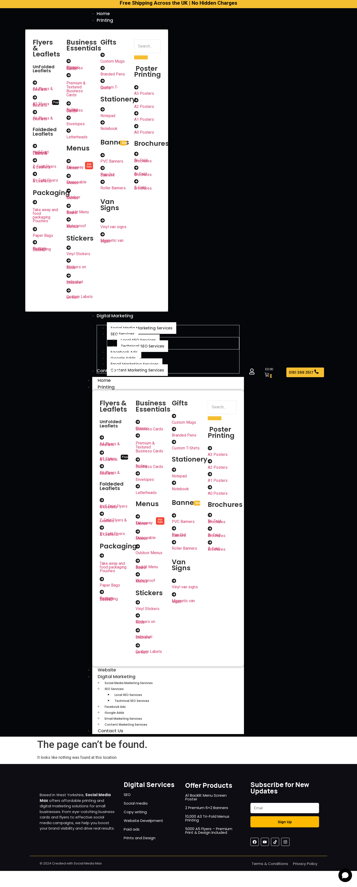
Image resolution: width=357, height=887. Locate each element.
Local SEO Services (128, 700)
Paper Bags (43, 237)
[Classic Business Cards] (68, 61)
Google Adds (114, 718)
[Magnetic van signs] (102, 236)
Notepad (107, 117)
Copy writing (135, 817)
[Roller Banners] (102, 183)
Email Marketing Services (123, 724)
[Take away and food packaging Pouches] (35, 203)
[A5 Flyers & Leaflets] (35, 98)
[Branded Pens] (102, 69)
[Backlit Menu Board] (68, 207)
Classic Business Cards (74, 69)
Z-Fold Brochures (143, 189)
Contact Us (110, 736)
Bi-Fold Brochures (143, 175)
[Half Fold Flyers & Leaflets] (35, 147)
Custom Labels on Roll (79, 299)
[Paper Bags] (35, 231)
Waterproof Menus (76, 228)
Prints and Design (139, 843)
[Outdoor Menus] (68, 192)
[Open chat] (345, 875)
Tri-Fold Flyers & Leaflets (45, 182)
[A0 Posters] (136, 127)
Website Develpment (143, 826)
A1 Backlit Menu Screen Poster (206, 802)
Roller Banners (113, 189)
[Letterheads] (68, 132)
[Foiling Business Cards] (68, 104)
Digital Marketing (122, 682)
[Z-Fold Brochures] (136, 183)
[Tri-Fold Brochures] (136, 155)
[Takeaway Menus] (68, 162)
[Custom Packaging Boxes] (35, 244)
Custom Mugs (112, 62)
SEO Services (114, 694)
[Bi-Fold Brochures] (136, 169)
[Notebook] (102, 124)
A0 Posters (144, 133)
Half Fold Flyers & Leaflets (41, 154)
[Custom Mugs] (102, 55)
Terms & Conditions (270, 869)
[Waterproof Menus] (68, 221)
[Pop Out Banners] (102, 169)
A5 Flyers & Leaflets (41, 105)
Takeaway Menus (75, 169)
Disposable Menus (76, 184)
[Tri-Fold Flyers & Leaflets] (35, 175)
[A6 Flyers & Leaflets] (35, 113)
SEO (127, 800)
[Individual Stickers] (68, 278)
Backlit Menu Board (77, 214)
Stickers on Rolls (76, 269)
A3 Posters (144, 94)
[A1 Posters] (136, 114)
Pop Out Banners (107, 176)
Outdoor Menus (73, 199)
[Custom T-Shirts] (102, 82)
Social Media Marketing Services (129, 689)
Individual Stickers (74, 284)
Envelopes (75, 125)
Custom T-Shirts (109, 88)
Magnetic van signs (111, 243)
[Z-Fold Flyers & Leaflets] (35, 161)
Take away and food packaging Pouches (45, 217)
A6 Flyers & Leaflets (43, 119)
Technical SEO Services (132, 706)
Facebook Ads (115, 712)
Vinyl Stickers (78, 256)
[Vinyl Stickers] (68, 249)
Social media (136, 809)
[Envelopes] (68, 119)
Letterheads (77, 138)
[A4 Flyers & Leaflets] (35, 83)
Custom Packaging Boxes (42, 251)
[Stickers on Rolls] (68, 263)
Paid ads (132, 835)
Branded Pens (112, 75)
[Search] (147, 47)
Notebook (109, 130)
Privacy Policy (305, 869)
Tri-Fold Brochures (143, 162)
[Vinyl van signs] (102, 222)
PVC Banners (111, 162)
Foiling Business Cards (74, 111)
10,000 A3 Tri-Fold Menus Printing (207, 823)
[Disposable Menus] (68, 177)
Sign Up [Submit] (285, 827)
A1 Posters (144, 120)
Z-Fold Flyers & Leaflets (44, 168)
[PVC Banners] (102, 156)
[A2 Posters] (136, 101)
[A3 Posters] (136, 88)
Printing (111, 390)
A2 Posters (144, 107)
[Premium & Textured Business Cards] (68, 76)
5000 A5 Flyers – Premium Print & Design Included (208, 836)
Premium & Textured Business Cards (76, 89)
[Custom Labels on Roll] (68, 293)
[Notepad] (102, 110)
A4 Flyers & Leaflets (43, 90)
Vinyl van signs (113, 228)
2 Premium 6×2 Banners (206, 813)
